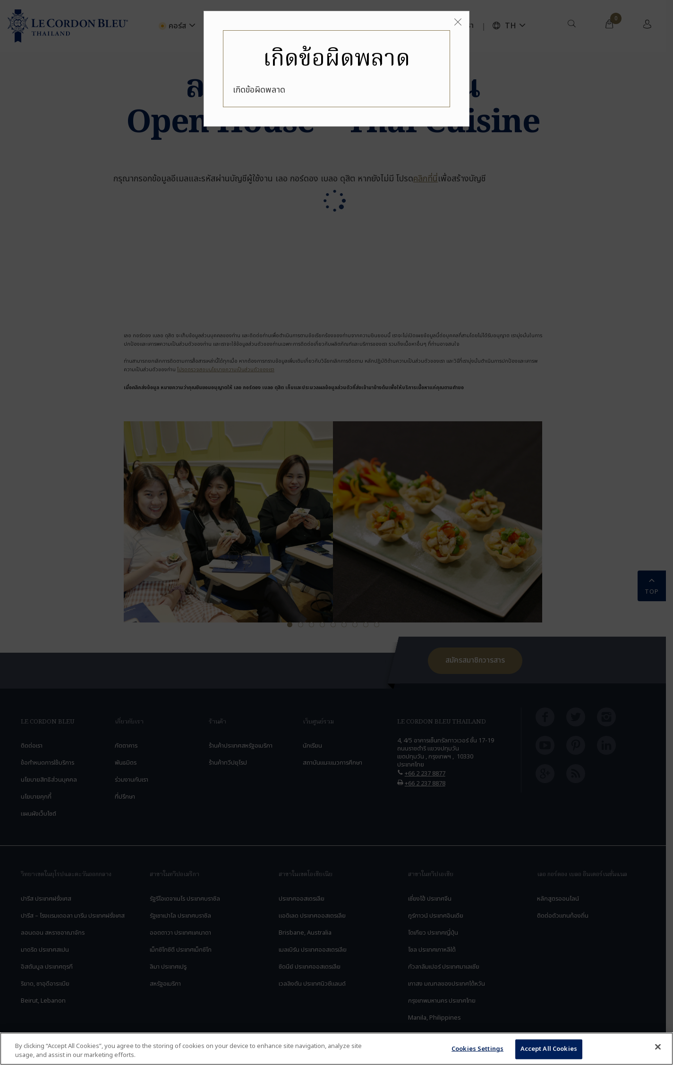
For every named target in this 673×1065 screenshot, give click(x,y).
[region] (336, 1048)
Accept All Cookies (548, 1049)
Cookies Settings (477, 1049)
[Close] (457, 22)
